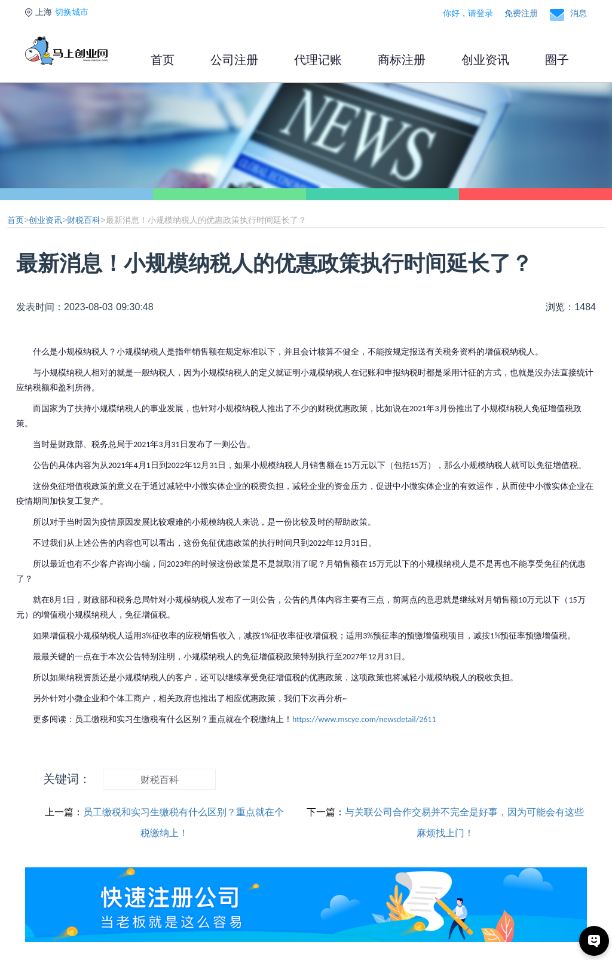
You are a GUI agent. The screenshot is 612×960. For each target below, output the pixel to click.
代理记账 (318, 59)
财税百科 (83, 220)
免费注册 (521, 13)
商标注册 (402, 59)
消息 (578, 13)
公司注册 (234, 59)
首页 (163, 59)
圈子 (557, 59)
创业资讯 (485, 59)
